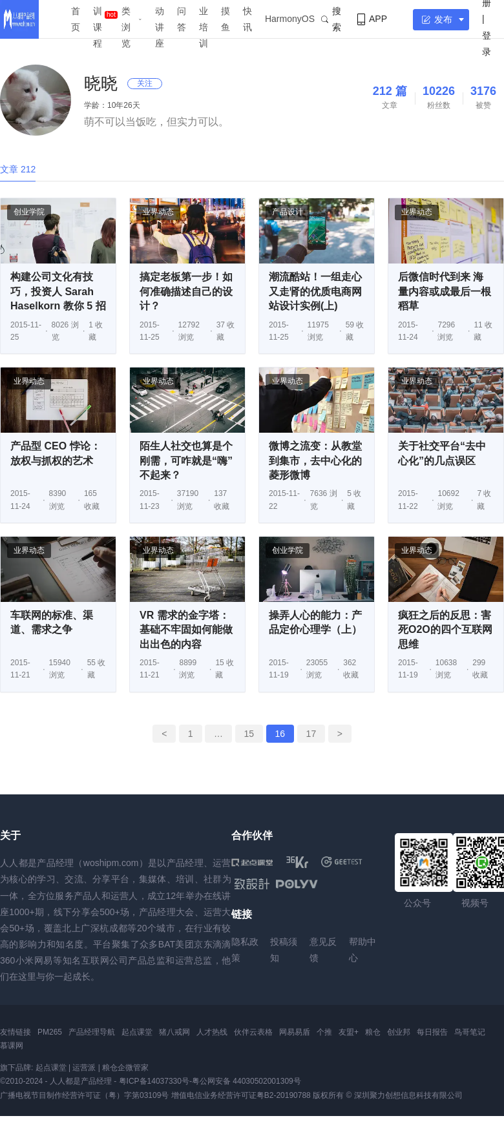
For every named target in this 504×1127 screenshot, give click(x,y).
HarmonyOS (290, 19)
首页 (75, 19)
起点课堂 (136, 1032)
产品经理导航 (91, 1032)
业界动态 (158, 211)
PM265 (49, 1032)
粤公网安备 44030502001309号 (246, 1081)
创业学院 (29, 211)
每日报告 (432, 1032)
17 (311, 734)
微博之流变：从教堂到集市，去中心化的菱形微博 (315, 460)
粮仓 (373, 1032)
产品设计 (287, 211)
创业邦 (398, 1032)
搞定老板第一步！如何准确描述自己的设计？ (186, 291)
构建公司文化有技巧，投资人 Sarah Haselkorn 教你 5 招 (58, 291)
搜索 (331, 19)
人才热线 (211, 1032)
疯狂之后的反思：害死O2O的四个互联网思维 (445, 630)
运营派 (84, 1067)
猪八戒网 (174, 1032)
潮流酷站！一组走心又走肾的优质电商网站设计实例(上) (315, 291)
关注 (144, 83)
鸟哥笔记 (469, 1032)
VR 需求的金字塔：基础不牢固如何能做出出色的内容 (186, 630)
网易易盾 (294, 1032)
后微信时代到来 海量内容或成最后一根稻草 (444, 291)
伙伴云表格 (253, 1032)
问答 (181, 19)
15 (249, 734)
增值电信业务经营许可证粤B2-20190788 (241, 1095)
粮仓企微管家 (125, 1067)
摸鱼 (225, 19)
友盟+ (349, 1032)
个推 (324, 1032)
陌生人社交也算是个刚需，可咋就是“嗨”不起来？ (186, 460)
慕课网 (11, 1045)
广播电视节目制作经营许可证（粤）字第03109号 (84, 1095)
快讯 (247, 19)
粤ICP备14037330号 (154, 1081)
